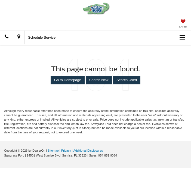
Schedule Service (42, 37)
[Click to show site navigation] (182, 38)
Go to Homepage (67, 80)
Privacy (66, 150)
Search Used (126, 80)
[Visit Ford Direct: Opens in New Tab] (121, 155)
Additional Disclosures (88, 150)
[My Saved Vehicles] (183, 24)
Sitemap (53, 150)
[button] (6, 37)
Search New (99, 80)
